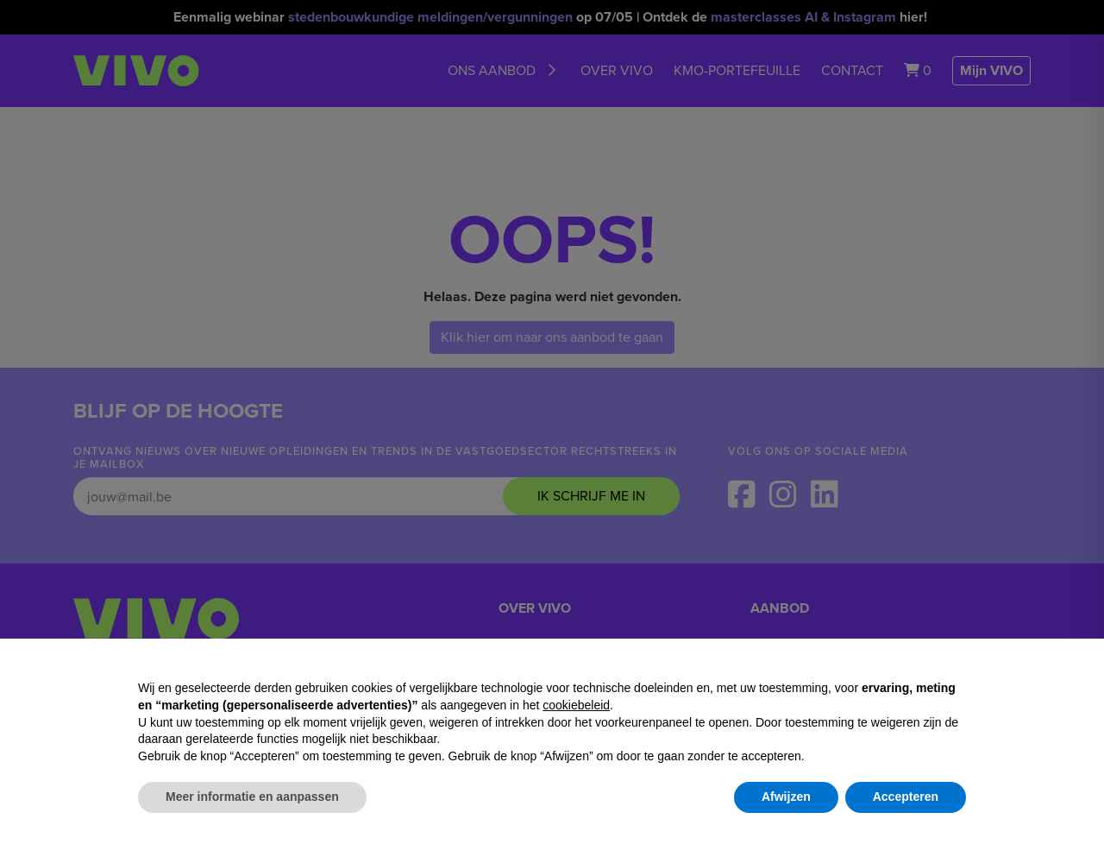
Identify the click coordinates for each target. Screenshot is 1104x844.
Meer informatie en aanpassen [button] (252, 796)
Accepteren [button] (905, 796)
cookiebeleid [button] (576, 705)
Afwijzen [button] (786, 796)
